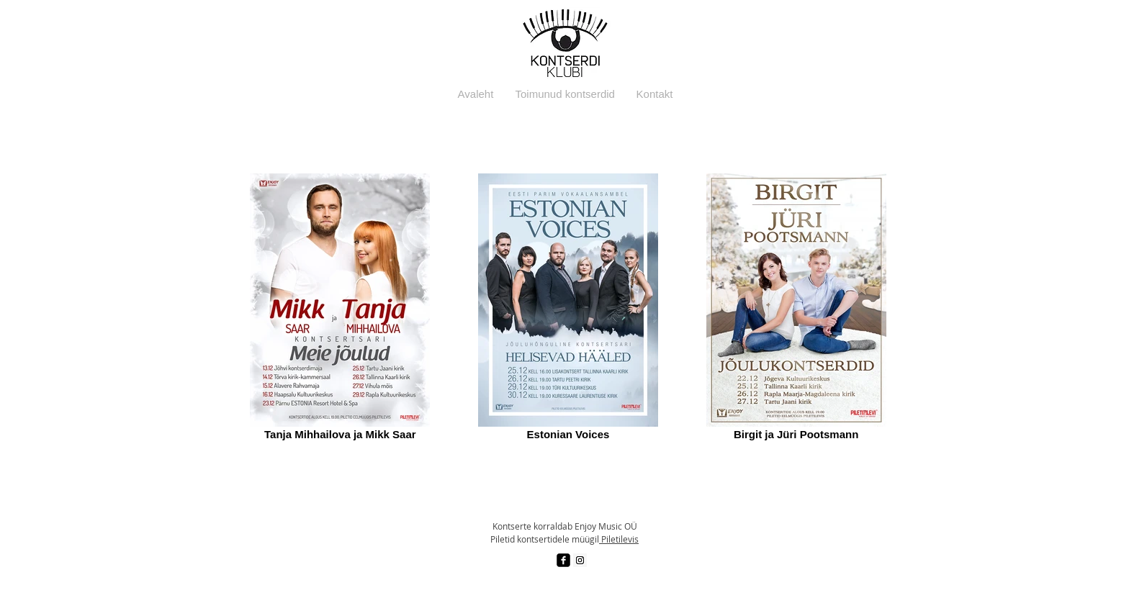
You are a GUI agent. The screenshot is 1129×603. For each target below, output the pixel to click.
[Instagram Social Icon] (580, 560)
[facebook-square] (563, 560)
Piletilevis (619, 539)
